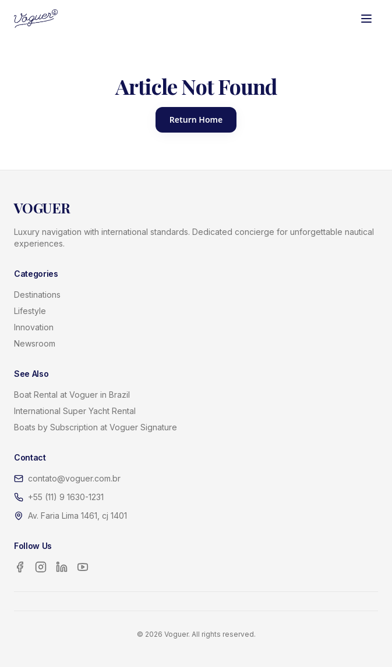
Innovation (34, 327)
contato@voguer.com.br (74, 478)
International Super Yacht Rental (75, 411)
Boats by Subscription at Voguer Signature (95, 427)
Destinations (37, 294)
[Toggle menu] (366, 18)
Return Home (196, 119)
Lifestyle (30, 311)
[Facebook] (20, 567)
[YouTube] (83, 567)
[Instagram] (41, 567)
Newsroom (34, 343)
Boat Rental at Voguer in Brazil (72, 395)
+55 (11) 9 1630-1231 (66, 497)
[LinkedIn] (62, 567)
